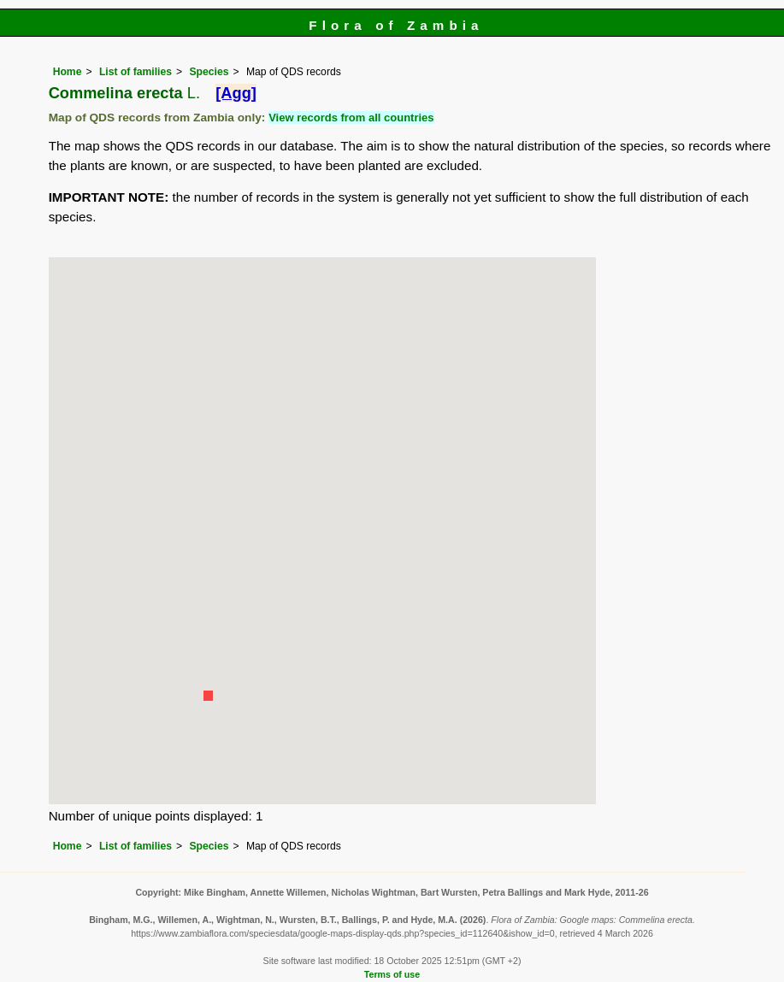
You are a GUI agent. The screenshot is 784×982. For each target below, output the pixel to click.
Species (209, 72)
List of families (135, 72)
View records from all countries (350, 117)
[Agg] (235, 93)
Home (67, 72)
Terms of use (392, 974)
